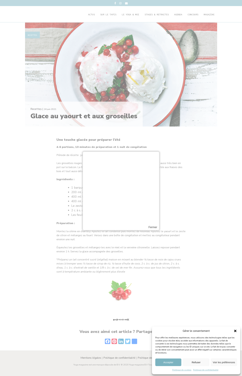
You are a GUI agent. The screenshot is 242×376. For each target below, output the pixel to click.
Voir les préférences (224, 362)
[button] (235, 331)
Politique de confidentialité (205, 370)
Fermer (152, 227)
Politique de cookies (181, 370)
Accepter (168, 362)
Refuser (196, 362)
